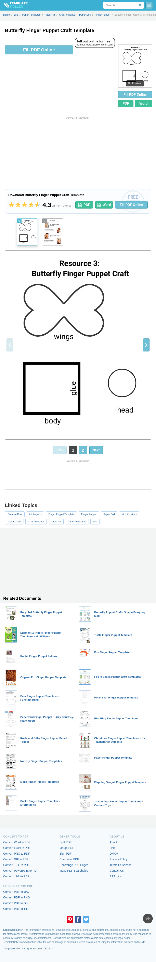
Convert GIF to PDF (15, 859)
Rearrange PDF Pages (74, 865)
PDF (125, 103)
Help (113, 848)
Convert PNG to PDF (16, 853)
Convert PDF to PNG (16, 897)
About (113, 842)
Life (95, 521)
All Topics (116, 876)
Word (143, 103)
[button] (146, 345)
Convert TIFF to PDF (16, 865)
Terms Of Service (120, 865)
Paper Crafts (14, 521)
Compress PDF (69, 859)
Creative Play (15, 514)
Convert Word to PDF (16, 842)
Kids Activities (129, 514)
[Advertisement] (78, 148)
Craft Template (36, 521)
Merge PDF (67, 848)
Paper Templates (77, 521)
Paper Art (56, 521)
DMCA (114, 853)
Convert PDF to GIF (15, 903)
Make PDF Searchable (74, 870)
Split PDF (66, 842)
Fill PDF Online (39, 49)
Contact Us (117, 870)
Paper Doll (109, 514)
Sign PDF (66, 853)
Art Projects (35, 514)
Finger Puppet (88, 514)
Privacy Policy (118, 859)
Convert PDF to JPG (16, 891)
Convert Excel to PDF (17, 848)
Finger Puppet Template (61, 514)
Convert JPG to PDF (16, 876)
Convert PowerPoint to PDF (20, 870)
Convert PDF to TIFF (16, 908)
